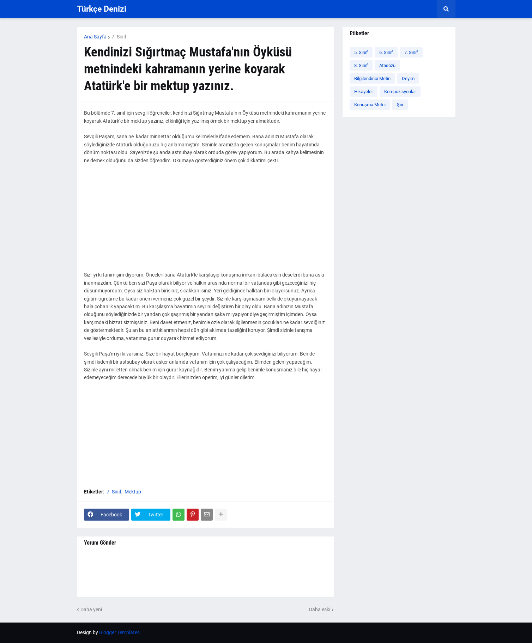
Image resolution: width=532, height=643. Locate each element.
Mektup (133, 491)
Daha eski (319, 609)
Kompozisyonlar (400, 91)
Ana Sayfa (95, 36)
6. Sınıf (386, 52)
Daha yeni (91, 609)
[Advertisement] (205, 221)
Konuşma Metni (370, 104)
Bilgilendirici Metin (372, 78)
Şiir (400, 104)
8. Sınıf (361, 65)
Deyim (408, 78)
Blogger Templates (119, 632)
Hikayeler (363, 91)
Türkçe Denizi (101, 9)
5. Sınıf (361, 52)
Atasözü (387, 65)
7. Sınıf (118, 36)
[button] (446, 9)
